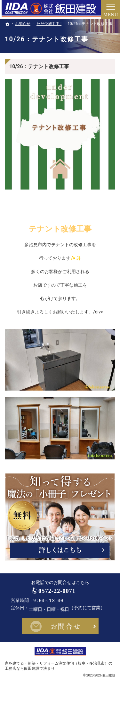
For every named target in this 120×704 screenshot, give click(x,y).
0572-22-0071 (65, 593)
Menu (110, 9)
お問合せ (60, 631)
